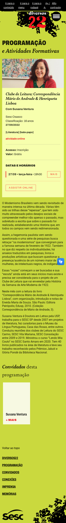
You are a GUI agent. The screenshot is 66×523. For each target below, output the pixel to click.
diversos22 (10, 458)
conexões (9, 479)
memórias (9, 494)
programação (12, 465)
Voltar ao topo (11, 448)
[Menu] (56, 16)
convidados (10, 472)
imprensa (9, 486)
